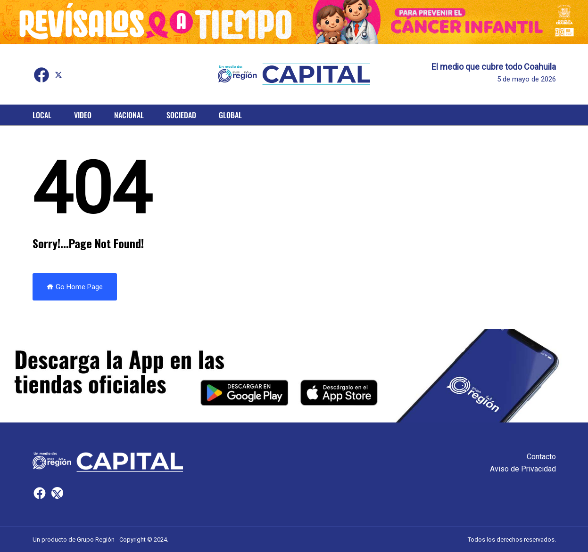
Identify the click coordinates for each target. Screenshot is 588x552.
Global (230, 115)
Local (42, 115)
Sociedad (181, 115)
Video (82, 115)
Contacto (541, 456)
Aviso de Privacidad (523, 468)
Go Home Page (75, 287)
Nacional (129, 115)
